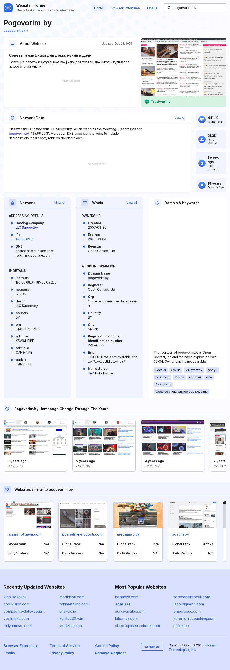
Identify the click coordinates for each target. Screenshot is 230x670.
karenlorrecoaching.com (194, 618)
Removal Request (110, 653)
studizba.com (70, 625)
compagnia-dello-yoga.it (24, 611)
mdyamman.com (18, 625)
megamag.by (128, 534)
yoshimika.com (16, 618)
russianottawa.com (24, 534)
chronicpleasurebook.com (137, 625)
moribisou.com (71, 597)
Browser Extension (125, 8)
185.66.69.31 (25, 239)
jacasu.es (122, 604)
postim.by (180, 534)
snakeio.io (67, 611)
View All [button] (179, 118)
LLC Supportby (27, 227)
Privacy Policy (61, 653)
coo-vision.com (17, 604)
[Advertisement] (70, 93)
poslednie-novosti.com (82, 534)
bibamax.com (126, 618)
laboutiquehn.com (188, 604)
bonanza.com (126, 597)
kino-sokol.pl (15, 597)
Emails (152, 8)
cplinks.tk (181, 625)
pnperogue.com (187, 611)
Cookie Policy (107, 645)
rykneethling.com (74, 604)
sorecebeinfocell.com (191, 597)
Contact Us (152, 646)
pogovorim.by (16, 30)
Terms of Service (64, 645)
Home (98, 8)
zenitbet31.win (71, 618)
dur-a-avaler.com (129, 611)
